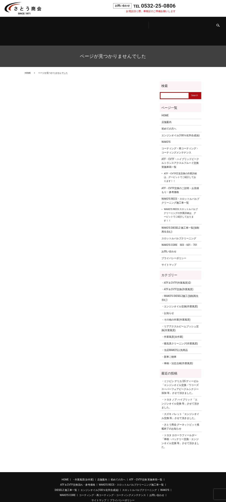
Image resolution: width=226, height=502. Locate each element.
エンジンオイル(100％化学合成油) (181, 119)
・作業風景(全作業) (172, 321)
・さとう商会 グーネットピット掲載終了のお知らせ (180, 410)
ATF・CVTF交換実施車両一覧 (69, 23)
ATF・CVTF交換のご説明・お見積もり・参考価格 (180, 174)
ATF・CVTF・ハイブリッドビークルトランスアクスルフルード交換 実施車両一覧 (181, 147)
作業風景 (26, 24)
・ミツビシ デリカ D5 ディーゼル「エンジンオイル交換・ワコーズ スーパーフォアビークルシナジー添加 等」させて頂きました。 (180, 371)
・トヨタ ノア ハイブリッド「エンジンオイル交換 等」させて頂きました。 (180, 387)
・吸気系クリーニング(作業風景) (180, 327)
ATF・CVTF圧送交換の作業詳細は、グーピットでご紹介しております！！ (180, 161)
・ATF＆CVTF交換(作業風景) (177, 273)
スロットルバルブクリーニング (159, 23)
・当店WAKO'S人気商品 (175, 334)
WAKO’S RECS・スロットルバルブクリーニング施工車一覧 (180, 185)
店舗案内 (38, 24)
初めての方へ (51, 24)
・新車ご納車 (169, 340)
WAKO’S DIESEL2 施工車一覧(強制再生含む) (180, 214)
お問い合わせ (195, 8)
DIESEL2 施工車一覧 (66, 474)
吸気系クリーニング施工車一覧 (108, 23)
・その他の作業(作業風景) (176, 304)
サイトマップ (169, 249)
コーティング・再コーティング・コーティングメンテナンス (180, 134)
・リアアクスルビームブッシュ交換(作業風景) (180, 312)
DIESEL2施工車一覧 (124, 23)
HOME (28, 57)
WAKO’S (176, 24)
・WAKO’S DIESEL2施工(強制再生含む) (180, 282)
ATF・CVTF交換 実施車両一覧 (145, 463)
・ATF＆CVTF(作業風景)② (176, 267)
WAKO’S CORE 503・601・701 (179, 229)
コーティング (207, 24)
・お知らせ (168, 297)
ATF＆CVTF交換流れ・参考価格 (89, 23)
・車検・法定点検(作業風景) (177, 347)
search (217, 8)
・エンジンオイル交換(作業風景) (180, 290)
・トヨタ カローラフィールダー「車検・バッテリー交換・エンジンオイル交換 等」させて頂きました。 (180, 425)
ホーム (15, 24)
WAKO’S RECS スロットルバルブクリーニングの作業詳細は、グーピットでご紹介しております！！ (181, 199)
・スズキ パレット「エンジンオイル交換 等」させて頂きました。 (180, 400)
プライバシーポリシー (174, 242)
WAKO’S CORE (191, 24)
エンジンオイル (140, 24)
